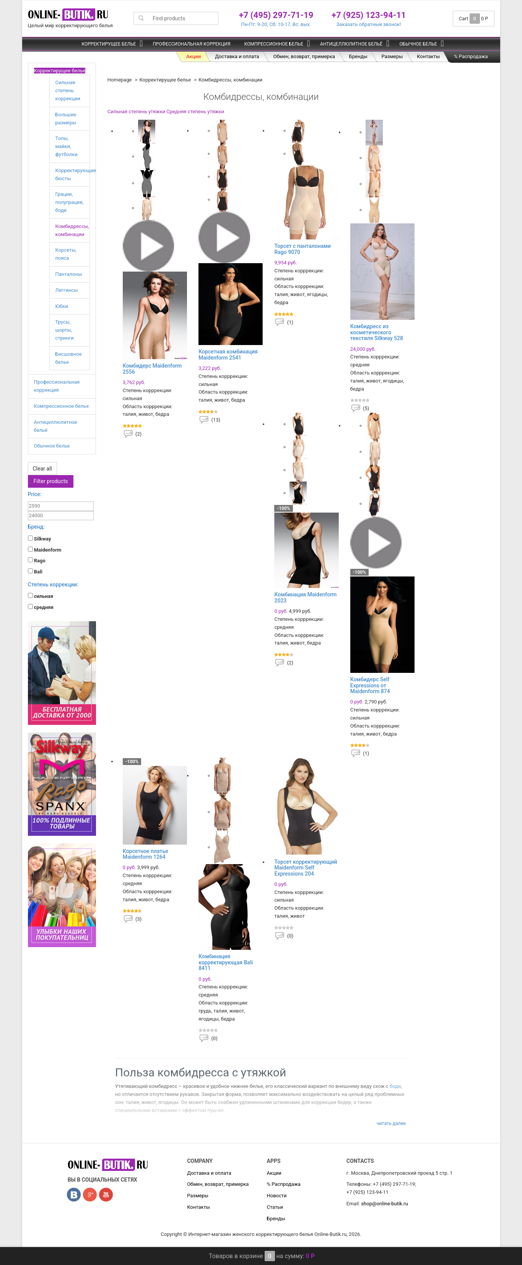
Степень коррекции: (53, 584)
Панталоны (68, 274)
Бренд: (36, 527)
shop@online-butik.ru (384, 1203)
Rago (37, 560)
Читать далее (391, 1123)
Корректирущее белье (108, 44)
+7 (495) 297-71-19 (276, 15)
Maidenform (45, 550)
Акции (193, 56)
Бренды (358, 56)
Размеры (392, 56)
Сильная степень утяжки (136, 111)
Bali (35, 571)
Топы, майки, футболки (66, 146)
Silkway (39, 539)
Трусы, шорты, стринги (64, 330)
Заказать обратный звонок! (369, 24)
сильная (41, 596)
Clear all (42, 469)
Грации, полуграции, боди (69, 202)
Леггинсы (66, 290)
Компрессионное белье (273, 44)
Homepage (119, 80)
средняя (41, 607)
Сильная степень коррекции (68, 90)
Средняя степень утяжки (195, 111)
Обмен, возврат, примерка (304, 56)
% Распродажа (471, 56)
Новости (276, 1195)
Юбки (61, 306)
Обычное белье (418, 44)
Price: (35, 494)
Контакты (428, 56)
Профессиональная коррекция (191, 44)
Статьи (275, 1207)
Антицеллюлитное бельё (351, 44)
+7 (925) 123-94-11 (369, 15)
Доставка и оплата (237, 56)
